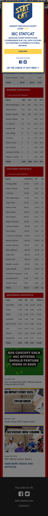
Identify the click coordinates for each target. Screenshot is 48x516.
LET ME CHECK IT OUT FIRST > (23, 68)
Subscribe (23, 51)
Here (26, 29)
